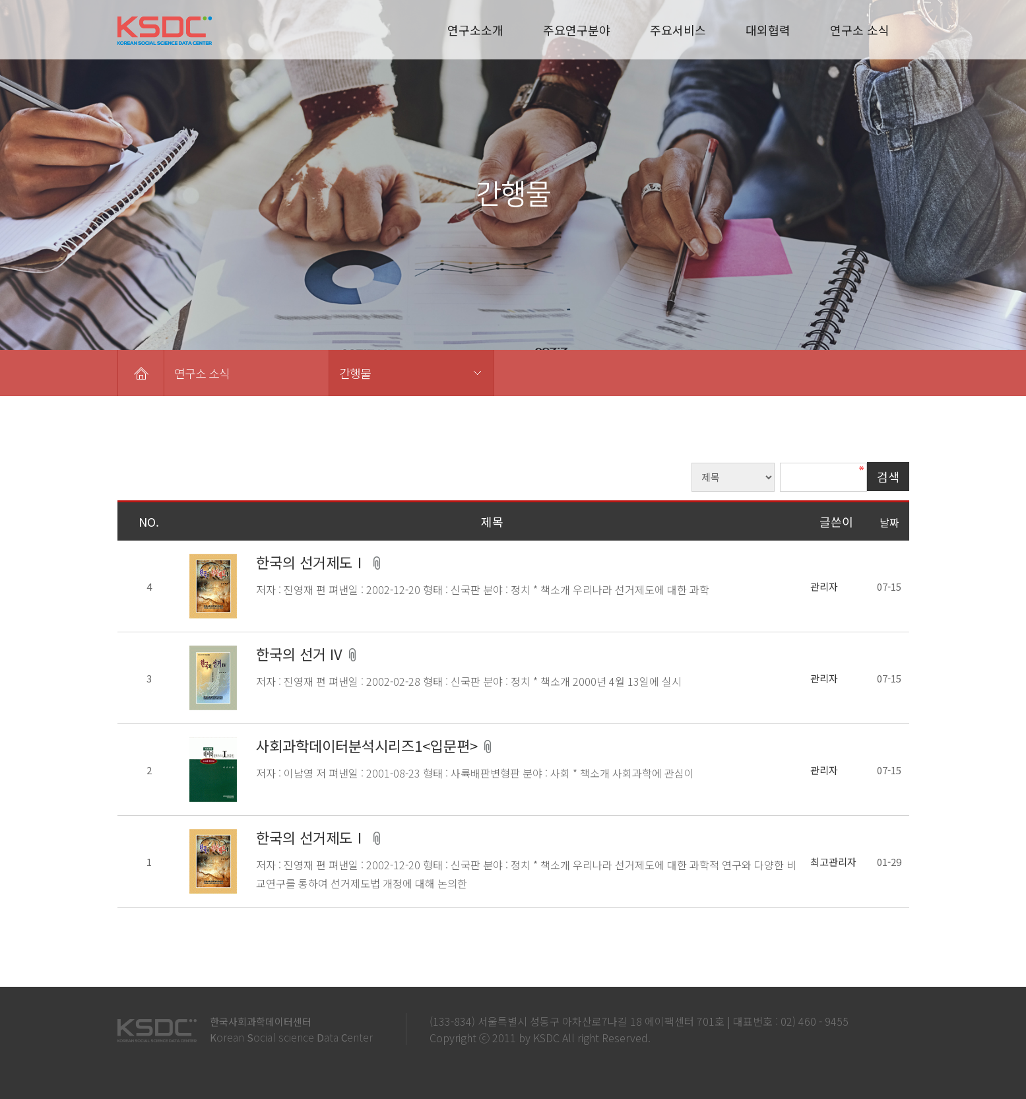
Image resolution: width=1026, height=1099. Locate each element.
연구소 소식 (859, 29)
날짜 (889, 522)
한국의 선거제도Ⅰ (313, 561)
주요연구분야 (576, 29)
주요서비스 (678, 29)
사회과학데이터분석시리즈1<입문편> (369, 745)
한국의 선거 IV (301, 653)
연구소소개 (475, 29)
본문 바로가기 (0, 0)
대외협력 (768, 29)
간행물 (355, 373)
